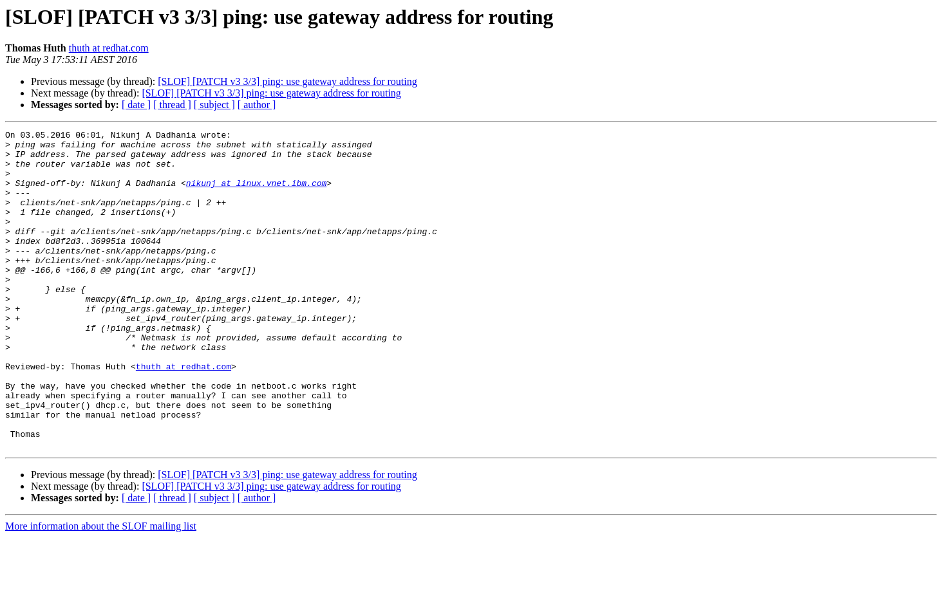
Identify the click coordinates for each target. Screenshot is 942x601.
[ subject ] (214, 104)
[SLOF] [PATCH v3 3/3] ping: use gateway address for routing (287, 81)
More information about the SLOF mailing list (100, 589)
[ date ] (136, 104)
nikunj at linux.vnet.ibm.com (256, 194)
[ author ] (257, 104)
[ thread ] (172, 104)
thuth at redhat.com (109, 47)
